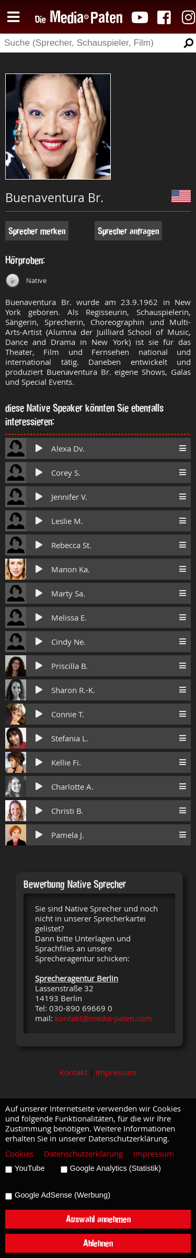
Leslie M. (67, 521)
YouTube (30, 1168)
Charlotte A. (72, 787)
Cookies (19, 1154)
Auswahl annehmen (98, 1218)
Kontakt (73, 1072)
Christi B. (67, 811)
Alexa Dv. (68, 449)
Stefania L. (69, 738)
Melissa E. (69, 618)
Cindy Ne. (68, 642)
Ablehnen (98, 1243)
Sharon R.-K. (73, 690)
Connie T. (67, 714)
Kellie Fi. (66, 763)
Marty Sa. (68, 594)
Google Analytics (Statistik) (115, 1168)
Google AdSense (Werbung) (62, 1195)
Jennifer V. (69, 497)
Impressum (116, 1072)
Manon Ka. (70, 569)
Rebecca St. (71, 545)
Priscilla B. (69, 666)
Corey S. (65, 473)
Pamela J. (67, 835)
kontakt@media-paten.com (103, 1018)
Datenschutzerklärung (83, 1154)
